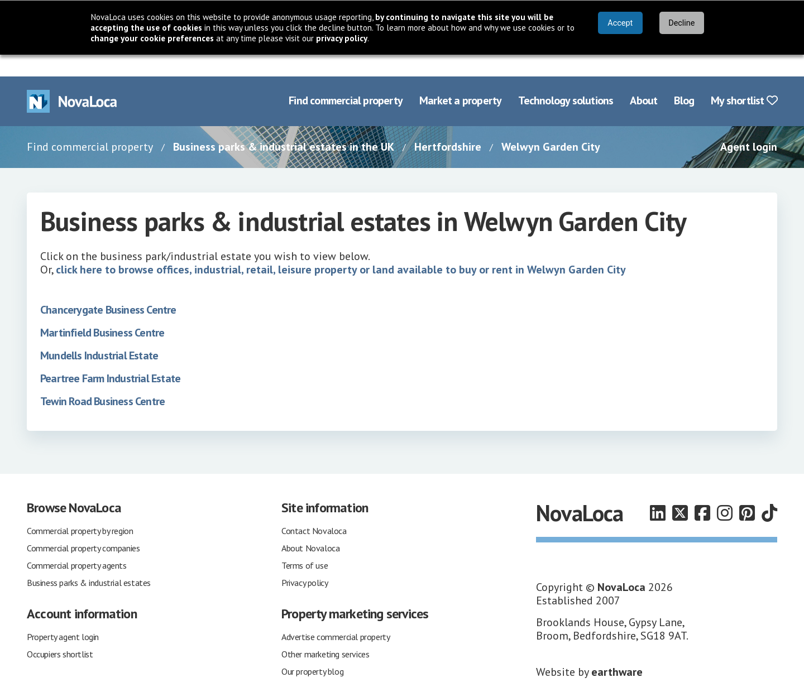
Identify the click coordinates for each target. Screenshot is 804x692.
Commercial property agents (77, 543)
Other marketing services (325, 632)
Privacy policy (304, 560)
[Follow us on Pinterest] (747, 492)
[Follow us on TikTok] (769, 492)
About (643, 79)
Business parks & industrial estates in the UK (283, 125)
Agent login (748, 125)
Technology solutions (565, 79)
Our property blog (312, 649)
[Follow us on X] (680, 492)
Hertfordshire (447, 125)
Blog (684, 79)
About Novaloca (310, 526)
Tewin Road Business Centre (102, 379)
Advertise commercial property (335, 615)
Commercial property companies (83, 526)
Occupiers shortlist (60, 632)
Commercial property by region (80, 509)
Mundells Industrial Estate (99, 333)
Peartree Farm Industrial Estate (110, 356)
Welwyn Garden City (550, 125)
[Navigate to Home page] (72, 79)
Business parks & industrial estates (89, 560)
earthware (617, 650)
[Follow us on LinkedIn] (658, 492)
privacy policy (341, 38)
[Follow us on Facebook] (702, 492)
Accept (620, 23)
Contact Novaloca (314, 509)
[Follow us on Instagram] (725, 492)
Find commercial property (346, 79)
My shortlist (744, 79)
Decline (681, 23)
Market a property (460, 79)
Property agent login (63, 615)
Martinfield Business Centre (102, 311)
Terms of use (304, 543)
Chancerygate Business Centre (108, 288)
